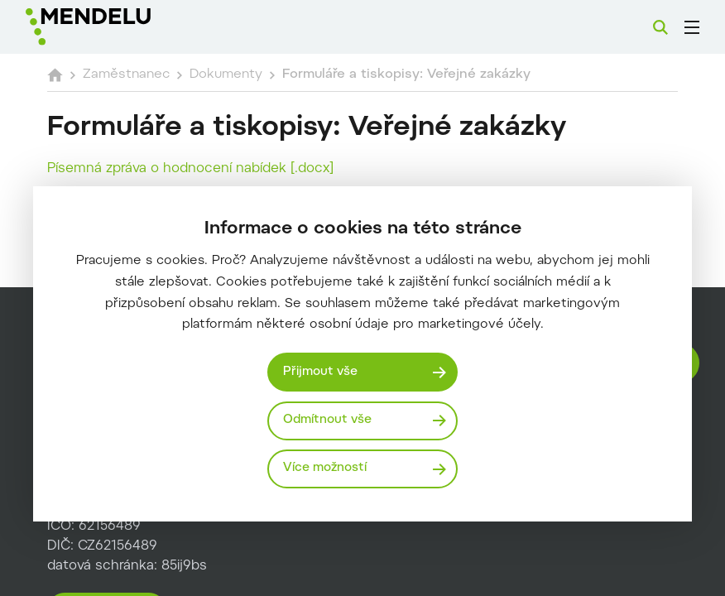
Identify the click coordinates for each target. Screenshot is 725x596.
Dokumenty (226, 74)
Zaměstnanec (126, 74)
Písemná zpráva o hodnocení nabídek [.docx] (190, 168)
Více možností (325, 468)
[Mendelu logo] (113, 27)
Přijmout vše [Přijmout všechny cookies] (320, 372)
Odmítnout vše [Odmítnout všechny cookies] (327, 420)
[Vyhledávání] (660, 27)
